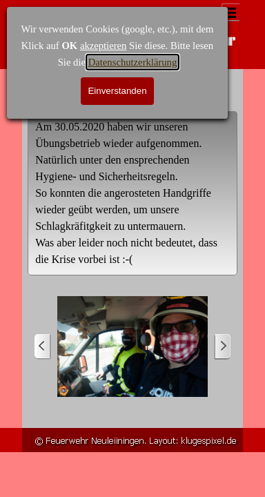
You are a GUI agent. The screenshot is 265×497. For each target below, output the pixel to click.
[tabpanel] (132, 193)
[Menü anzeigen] (230, 12)
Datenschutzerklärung (132, 62)
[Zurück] (43, 347)
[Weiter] (222, 347)
